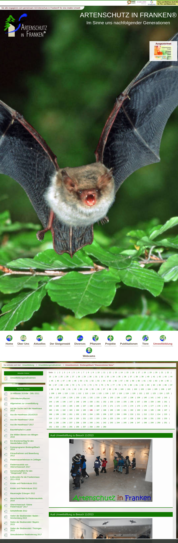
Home (9, 340)
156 (131, 402)
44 (171, 377)
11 (104, 372)
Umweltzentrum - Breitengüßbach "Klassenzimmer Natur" (89, 365)
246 (131, 423)
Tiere (145, 340)
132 (91, 397)
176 (145, 406)
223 (97, 418)
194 (145, 410)
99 (116, 389)
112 (79, 393)
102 (135, 389)
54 (104, 381)
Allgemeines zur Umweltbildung (24, 403)
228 (131, 418)
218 (64, 418)
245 (124, 423)
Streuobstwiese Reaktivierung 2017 (26, 534)
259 (97, 427)
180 (50, 410)
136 (118, 397)
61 (145, 381)
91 (69, 389)
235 (57, 423)
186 (91, 410)
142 (158, 397)
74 (96, 385)
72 (85, 385)
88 (52, 389)
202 (77, 414)
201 (70, 414)
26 (67, 377)
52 (93, 381)
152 (104, 402)
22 (168, 372)
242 (104, 423)
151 (97, 402)
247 (138, 423)
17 (139, 372)
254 (64, 427)
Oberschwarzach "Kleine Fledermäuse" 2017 (21, 506)
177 (152, 406)
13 (116, 372)
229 (138, 418)
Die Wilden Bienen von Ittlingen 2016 (24, 436)
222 (91, 418)
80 (131, 385)
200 (64, 414)
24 (56, 377)
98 (110, 389)
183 (70, 410)
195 (152, 410)
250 (158, 423)
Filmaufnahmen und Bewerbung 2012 (24, 454)
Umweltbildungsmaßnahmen (49, 365)
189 (111, 410)
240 (91, 423)
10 (98, 372)
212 (145, 414)
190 (118, 410)
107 (169, 389)
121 (140, 393)
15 (127, 372)
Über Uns (23, 340)
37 (131, 377)
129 (70, 397)
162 (50, 406)
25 (62, 377)
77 (114, 385)
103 (142, 389)
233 (165, 418)
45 (52, 381)
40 (148, 377)
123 (154, 393)
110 (66, 393)
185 (84, 410)
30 (90, 377)
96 (98, 389)
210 (131, 414)
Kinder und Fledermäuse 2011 (23, 483)
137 (124, 397)
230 (145, 418)
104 (149, 389)
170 (104, 406)
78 (119, 385)
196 (158, 410)
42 (160, 377)
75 (102, 385)
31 (96, 377)
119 (127, 393)
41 (154, 377)
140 (145, 397)
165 (70, 406)
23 (50, 377)
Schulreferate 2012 (18, 511)
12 (110, 372)
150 (91, 402)
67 (56, 385)
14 (122, 372)
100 (121, 389)
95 (93, 389)
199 (57, 414)
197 (165, 410)
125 (167, 393)
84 (154, 385)
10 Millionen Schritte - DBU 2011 (24, 393)
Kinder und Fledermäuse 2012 (23, 488)
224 (104, 418)
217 (57, 418)
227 (124, 418)
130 (77, 397)
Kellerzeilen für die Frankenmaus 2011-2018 (24, 478)
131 (84, 397)
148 (77, 402)
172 (118, 406)
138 (131, 397)
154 (118, 402)
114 (93, 393)
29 (85, 377)
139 (138, 397)
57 (121, 381)
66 (50, 385)
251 (165, 423)
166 (77, 406)
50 (81, 381)
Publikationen (129, 340)
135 (111, 397)
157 (138, 402)
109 (59, 393)
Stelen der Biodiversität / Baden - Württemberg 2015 (24, 517)
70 (73, 385)
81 (137, 385)
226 (118, 418)
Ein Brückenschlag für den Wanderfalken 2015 (22, 442)
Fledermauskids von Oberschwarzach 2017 (20, 466)
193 (138, 410)
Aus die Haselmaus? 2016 (22, 420)
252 (50, 427)
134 (104, 397)
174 (131, 406)
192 (131, 410)
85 (160, 385)
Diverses (80, 340)
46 (58, 381)
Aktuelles (39, 340)
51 (87, 381)
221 (84, 418)
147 (70, 402)
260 (104, 427)
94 (87, 389)
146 (64, 402)
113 (86, 393)
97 (104, 389)
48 (69, 381)
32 (102, 377)
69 (67, 385)
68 (62, 385)
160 (158, 402)
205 (97, 414)
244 (118, 423)
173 (124, 406)
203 (84, 414)
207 (111, 414)
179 (165, 406)
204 (91, 414)
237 (70, 423)
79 (125, 385)
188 (104, 410)
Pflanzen (95, 340)
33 (108, 377)
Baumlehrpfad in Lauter (20, 430)
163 (57, 406)
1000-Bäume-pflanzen (20, 398)
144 (50, 402)
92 (75, 389)
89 (58, 389)
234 (50, 423)
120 (133, 393)
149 (84, 402)
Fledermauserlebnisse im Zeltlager (25, 460)
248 (145, 423)
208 (118, 414)
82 (142, 385)
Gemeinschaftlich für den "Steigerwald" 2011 (21, 472)
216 (50, 418)
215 (165, 414)
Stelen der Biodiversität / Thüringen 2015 (26, 529)
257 (84, 427)
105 (155, 389)
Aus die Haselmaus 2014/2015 (24, 414)
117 (113, 393)
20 (156, 372)
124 (161, 393)
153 (111, 402)
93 (81, 389)
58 (127, 381)
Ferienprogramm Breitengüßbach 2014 (25, 448)
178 (158, 406)
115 (100, 393)
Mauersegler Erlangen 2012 (22, 493)
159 (152, 402)
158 (145, 402)
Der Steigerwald (60, 340)
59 (133, 381)
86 (166, 385)
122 (147, 393)
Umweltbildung (162, 340)
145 (57, 402)
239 (84, 423)
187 (97, 410)
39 (142, 377)
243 (111, 423)
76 (108, 385)
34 (114, 377)
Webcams (89, 352)
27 (73, 377)
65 (168, 381)
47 (64, 381)
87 (171, 385)
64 (162, 381)
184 (77, 410)
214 (158, 414)
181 (57, 410)
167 (84, 406)
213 (152, 414)
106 (162, 389)
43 (166, 377)
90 (64, 389)
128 (64, 397)
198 (50, 414)
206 (104, 414)
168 (91, 406)
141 (152, 397)
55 (110, 381)
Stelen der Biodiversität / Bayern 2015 (24, 523)
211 (138, 414)
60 (139, 381)
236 (64, 423)
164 (64, 406)
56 (116, 381)
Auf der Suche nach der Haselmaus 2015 (26, 409)
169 (97, 406)
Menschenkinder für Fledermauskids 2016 (26, 499)
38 (137, 377)
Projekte (110, 340)
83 (148, 385)
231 (152, 418)
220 (77, 418)
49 (75, 381)
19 (150, 372)
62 (150, 381)
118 (120, 393)
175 (138, 406)
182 (64, 410)
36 (125, 377)
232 (158, 418)
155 (124, 402)
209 (124, 414)
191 (124, 410)
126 (50, 397)
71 (79, 385)
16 (133, 372)
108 (52, 393)
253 (57, 427)
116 (106, 393)
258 (91, 427)
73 (90, 385)
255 (70, 427)
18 (145, 372)
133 (97, 397)
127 (57, 397)
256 (77, 427)
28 (79, 377)
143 (165, 397)
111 (72, 393)
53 (98, 381)
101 (128, 389)
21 (162, 372)
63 (156, 381)
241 (97, 423)
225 (111, 418)
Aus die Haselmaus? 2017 (22, 425)
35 (119, 377)
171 (111, 406)
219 (70, 418)
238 (77, 423)
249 (152, 423)
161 (165, 402)
